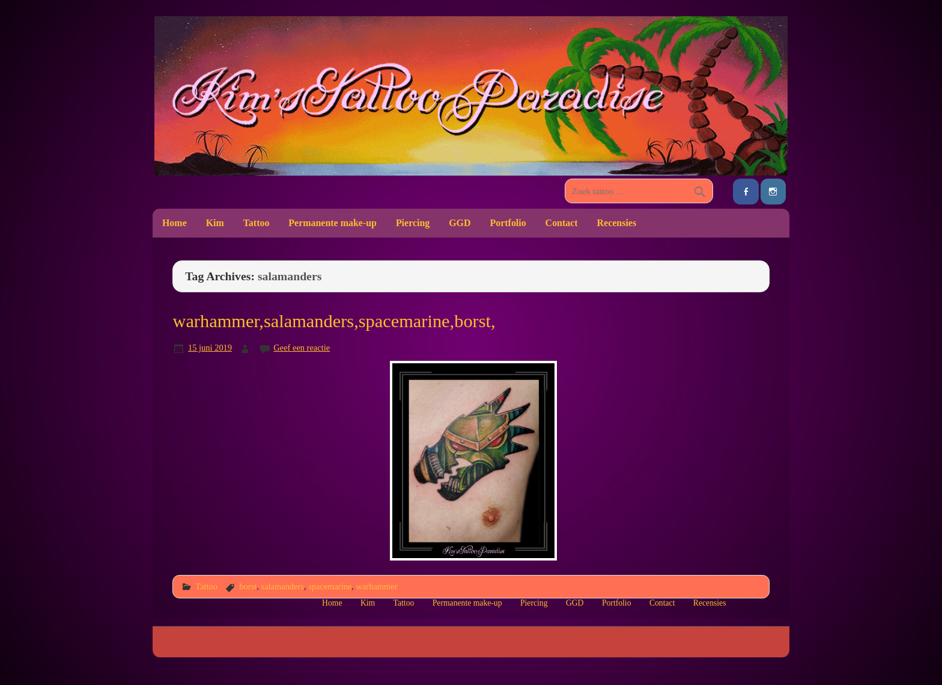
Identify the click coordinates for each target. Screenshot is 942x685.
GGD (459, 223)
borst (248, 586)
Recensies (617, 223)
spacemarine (329, 586)
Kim (215, 223)
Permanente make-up (332, 223)
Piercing (413, 223)
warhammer (377, 586)
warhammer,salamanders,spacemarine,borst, (333, 321)
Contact (561, 223)
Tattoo (256, 223)
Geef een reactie (301, 347)
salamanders (282, 586)
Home (174, 223)
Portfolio (508, 223)
